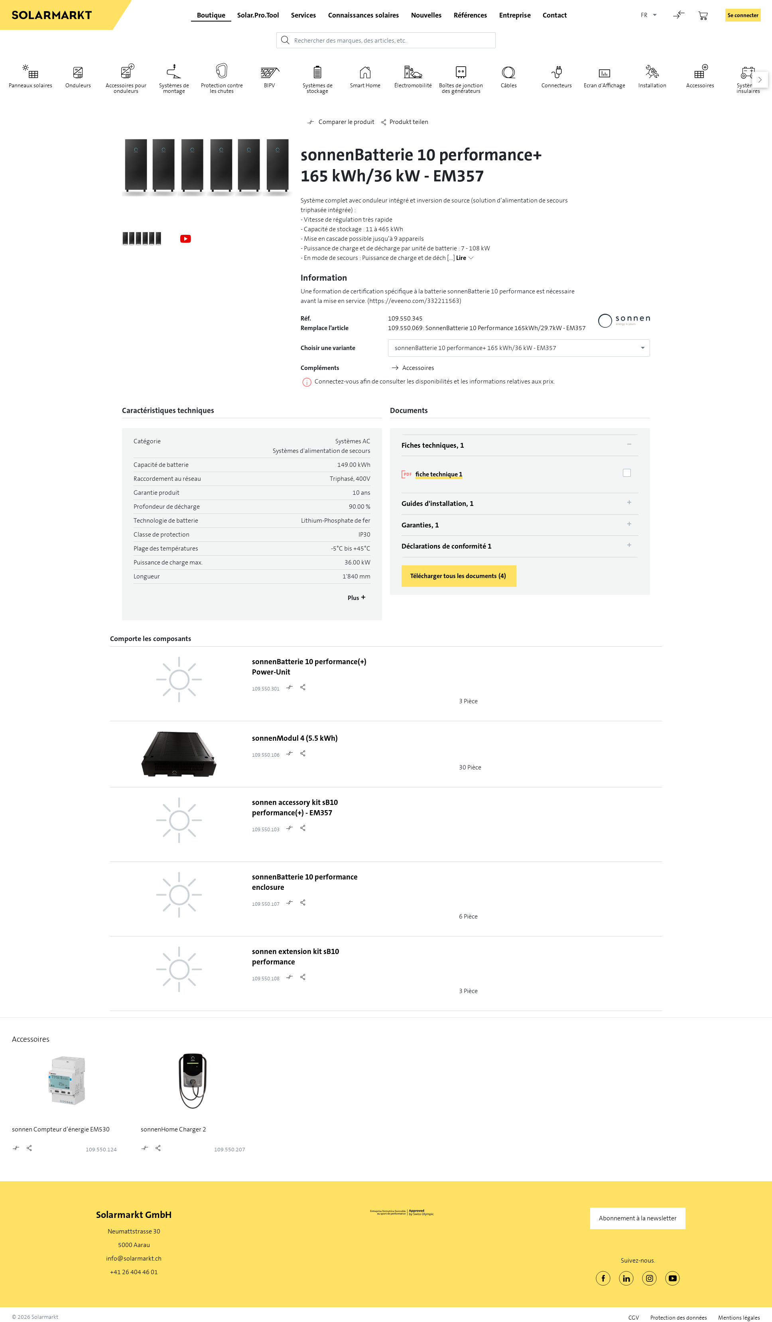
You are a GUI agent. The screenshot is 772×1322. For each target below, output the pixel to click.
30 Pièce (470, 767)
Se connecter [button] (743, 15)
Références (470, 15)
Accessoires (418, 368)
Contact (555, 15)
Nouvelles (426, 15)
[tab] (520, 445)
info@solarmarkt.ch (133, 1258)
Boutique (211, 15)
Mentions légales (739, 1318)
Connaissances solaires (363, 15)
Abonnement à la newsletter (638, 1218)
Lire (461, 258)
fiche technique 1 (439, 474)
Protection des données (678, 1318)
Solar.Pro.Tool (258, 15)
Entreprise (515, 15)
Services (303, 15)
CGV (633, 1318)
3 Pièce (468, 701)
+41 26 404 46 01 (134, 1272)
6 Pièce (468, 916)
